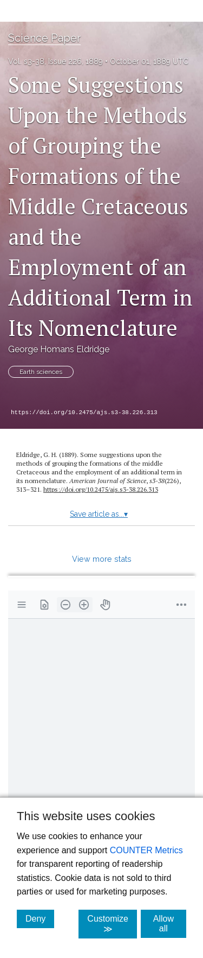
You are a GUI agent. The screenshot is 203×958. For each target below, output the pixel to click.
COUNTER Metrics (146, 850)
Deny (39, 918)
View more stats (102, 558)
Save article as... (99, 514)
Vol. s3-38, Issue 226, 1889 (55, 61)
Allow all (169, 923)
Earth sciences (40, 372)
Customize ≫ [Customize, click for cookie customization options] (112, 924)
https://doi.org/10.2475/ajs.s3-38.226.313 (84, 412)
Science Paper (44, 38)
